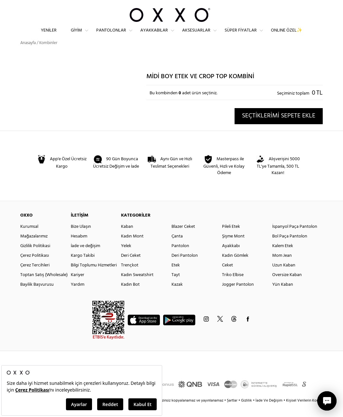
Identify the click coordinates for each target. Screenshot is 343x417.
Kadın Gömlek (235, 267)
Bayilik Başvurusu (37, 296)
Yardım (77, 296)
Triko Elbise (233, 286)
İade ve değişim (85, 257)
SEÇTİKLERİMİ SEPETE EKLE (278, 127)
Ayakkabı (231, 257)
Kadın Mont (132, 248)
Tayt (176, 286)
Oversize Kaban (287, 286)
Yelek (126, 257)
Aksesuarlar (196, 35)
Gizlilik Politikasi (35, 257)
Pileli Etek (231, 238)
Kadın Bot (130, 296)
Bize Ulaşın (81, 238)
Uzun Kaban (283, 277)
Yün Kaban (282, 296)
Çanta (177, 248)
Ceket (227, 277)
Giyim (76, 35)
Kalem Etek (282, 257)
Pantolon (180, 257)
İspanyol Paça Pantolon (294, 238)
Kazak (177, 296)
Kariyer (77, 286)
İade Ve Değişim (269, 412)
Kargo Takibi (83, 267)
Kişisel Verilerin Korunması (307, 412)
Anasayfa (28, 54)
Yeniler (49, 35)
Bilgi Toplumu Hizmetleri (94, 277)
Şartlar (232, 412)
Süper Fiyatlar (241, 35)
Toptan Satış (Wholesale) (44, 286)
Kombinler (48, 54)
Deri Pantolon (185, 267)
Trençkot (129, 277)
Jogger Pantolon (238, 296)
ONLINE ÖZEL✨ (286, 35)
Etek (176, 277)
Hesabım (79, 248)
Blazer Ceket (183, 238)
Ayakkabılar (154, 35)
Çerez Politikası (34, 267)
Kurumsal (29, 238)
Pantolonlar (111, 35)
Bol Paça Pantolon (289, 248)
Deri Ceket (131, 267)
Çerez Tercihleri (35, 277)
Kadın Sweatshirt (137, 286)
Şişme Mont (233, 248)
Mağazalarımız (34, 248)
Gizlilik (247, 412)
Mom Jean (282, 267)
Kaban (127, 238)
